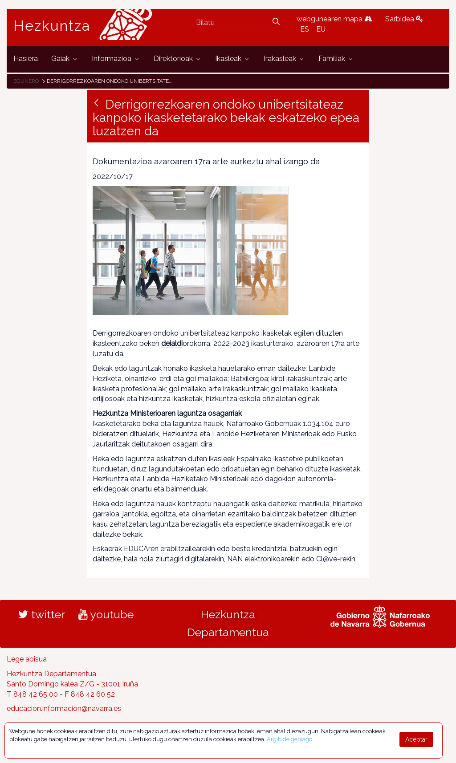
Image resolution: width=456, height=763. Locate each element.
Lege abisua (27, 659)
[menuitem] (26, 59)
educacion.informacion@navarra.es (64, 708)
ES (304, 29)
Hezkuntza (52, 26)
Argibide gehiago (289, 739)
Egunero (26, 81)
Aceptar (416, 739)
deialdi (172, 343)
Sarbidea (404, 19)
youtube (106, 614)
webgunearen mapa (334, 19)
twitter (41, 614)
